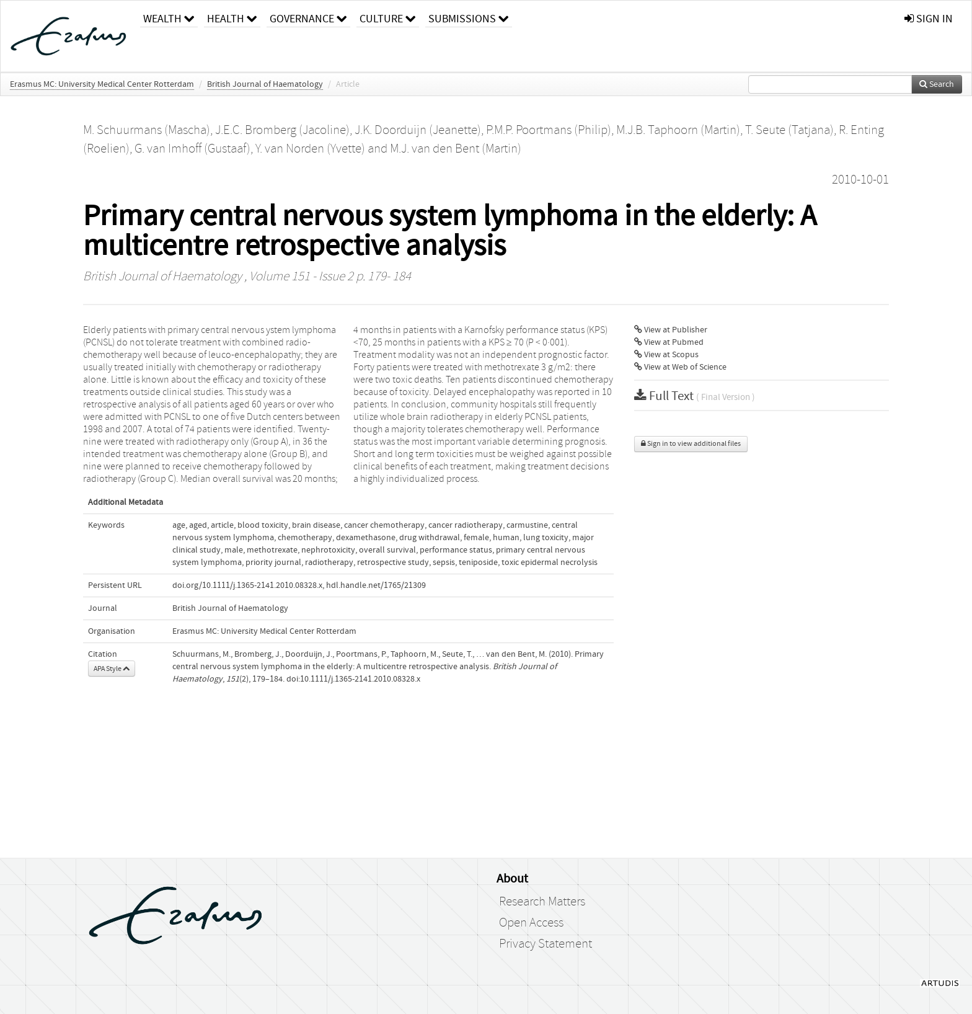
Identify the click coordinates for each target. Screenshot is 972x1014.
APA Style (112, 668)
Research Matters (542, 901)
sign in (928, 18)
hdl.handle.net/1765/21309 (376, 585)
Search (936, 84)
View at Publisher (670, 330)
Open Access (531, 922)
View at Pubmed (669, 342)
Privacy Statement (545, 943)
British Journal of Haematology (265, 84)
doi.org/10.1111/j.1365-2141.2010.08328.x (247, 585)
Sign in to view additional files (691, 444)
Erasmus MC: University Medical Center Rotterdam (102, 84)
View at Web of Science (680, 367)
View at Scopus (666, 355)
